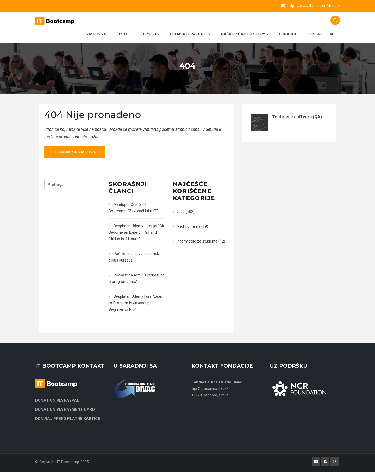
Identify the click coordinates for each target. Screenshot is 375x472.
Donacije (288, 34)
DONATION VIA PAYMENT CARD (65, 409)
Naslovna (96, 34)
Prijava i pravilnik (190, 34)
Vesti (123, 34)
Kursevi (150, 34)
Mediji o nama (188, 226)
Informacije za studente (197, 241)
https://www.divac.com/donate (314, 5)
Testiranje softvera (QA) (297, 116)
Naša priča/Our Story (245, 34)
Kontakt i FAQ (321, 34)
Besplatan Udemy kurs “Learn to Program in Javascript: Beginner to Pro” (136, 303)
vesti (181, 211)
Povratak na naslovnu (75, 152)
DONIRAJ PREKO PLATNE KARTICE (67, 419)
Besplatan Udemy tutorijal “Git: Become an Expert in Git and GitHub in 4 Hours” (137, 232)
